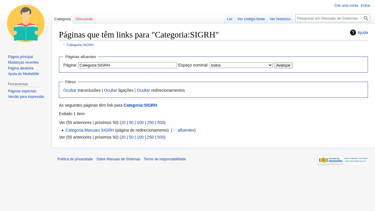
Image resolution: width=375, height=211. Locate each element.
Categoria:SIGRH (80, 45)
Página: (70, 65)
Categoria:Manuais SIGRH (89, 130)
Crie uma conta (346, 6)
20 (123, 122)
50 (131, 122)
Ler (230, 19)
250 (150, 122)
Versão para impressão (26, 97)
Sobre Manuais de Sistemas (118, 159)
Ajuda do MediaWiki (23, 74)
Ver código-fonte (251, 19)
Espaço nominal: (193, 65)
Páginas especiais (22, 91)
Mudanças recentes (23, 62)
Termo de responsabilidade (165, 159)
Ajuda (362, 32)
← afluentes (183, 130)
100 (140, 122)
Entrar (365, 6)
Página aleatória (20, 68)
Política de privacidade (75, 159)
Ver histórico (280, 19)
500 (160, 122)
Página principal (20, 57)
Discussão (84, 19)
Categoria (62, 19)
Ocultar (69, 90)
